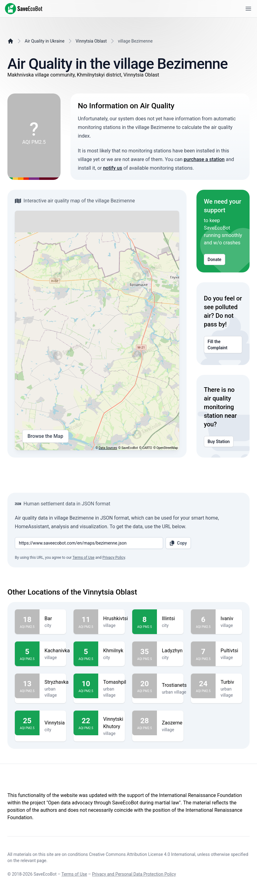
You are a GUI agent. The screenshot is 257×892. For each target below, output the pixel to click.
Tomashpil (114, 682)
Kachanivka (57, 650)
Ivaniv (229, 618)
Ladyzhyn (172, 650)
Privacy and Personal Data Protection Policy (134, 874)
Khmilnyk (113, 650)
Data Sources (108, 448)
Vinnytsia (54, 723)
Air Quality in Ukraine (45, 41)
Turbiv (229, 682)
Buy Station (219, 441)
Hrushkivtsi (115, 618)
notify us (112, 168)
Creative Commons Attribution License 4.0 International (142, 854)
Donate (214, 259)
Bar (52, 618)
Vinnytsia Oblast (91, 41)
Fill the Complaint (223, 344)
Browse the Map (45, 436)
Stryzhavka (56, 682)
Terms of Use (84, 557)
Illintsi (170, 618)
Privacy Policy (114, 557)
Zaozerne (172, 723)
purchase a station (204, 159)
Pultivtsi (229, 650)
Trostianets (174, 685)
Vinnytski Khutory (113, 723)
